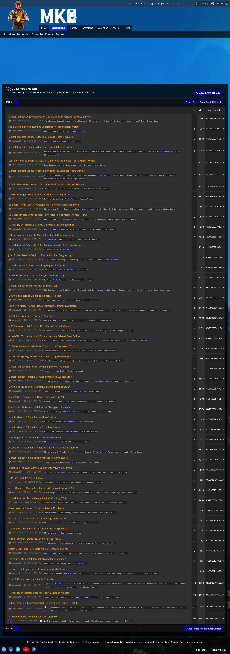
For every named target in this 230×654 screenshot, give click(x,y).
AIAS (91, 330)
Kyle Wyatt (63, 442)
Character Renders (79, 462)
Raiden (89, 280)
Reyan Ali (99, 482)
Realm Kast (123, 209)
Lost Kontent (71, 165)
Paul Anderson (75, 472)
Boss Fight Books (77, 482)
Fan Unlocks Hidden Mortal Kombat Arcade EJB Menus (38, 528)
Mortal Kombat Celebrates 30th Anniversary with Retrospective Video (46, 245)
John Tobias (170, 175)
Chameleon (116, 583)
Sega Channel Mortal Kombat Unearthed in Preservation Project (43, 126)
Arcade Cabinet (130, 340)
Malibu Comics (84, 573)
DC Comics (97, 573)
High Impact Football (79, 330)
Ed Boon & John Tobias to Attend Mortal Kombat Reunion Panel (43, 204)
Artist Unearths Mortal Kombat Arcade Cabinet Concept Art (41, 488)
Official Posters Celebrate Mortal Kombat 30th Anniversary (40, 235)
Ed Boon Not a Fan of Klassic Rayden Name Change (37, 275)
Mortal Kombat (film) (75, 280)
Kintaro (71, 597)
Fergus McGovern (66, 543)
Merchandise (153, 151)
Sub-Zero (65, 189)
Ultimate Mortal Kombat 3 (54, 175)
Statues (47, 189)
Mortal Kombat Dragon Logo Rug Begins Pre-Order (36, 265)
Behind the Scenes (58, 607)
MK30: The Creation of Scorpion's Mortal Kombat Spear (39, 386)
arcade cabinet (49, 502)
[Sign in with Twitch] (168, 3)
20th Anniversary (72, 611)
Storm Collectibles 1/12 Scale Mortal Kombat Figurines (38, 548)
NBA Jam (90, 482)
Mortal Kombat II (117, 121)
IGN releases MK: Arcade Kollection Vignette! (33, 616)
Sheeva (47, 597)
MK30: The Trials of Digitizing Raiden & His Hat (34, 295)
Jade (183, 583)
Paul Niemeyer (50, 492)
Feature (59, 573)
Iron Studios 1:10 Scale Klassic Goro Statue (32, 417)
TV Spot (87, 442)
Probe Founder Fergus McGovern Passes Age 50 (34, 538)
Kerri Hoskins (101, 209)
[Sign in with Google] (173, 3)
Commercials (92, 513)
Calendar (103, 27)
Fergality (78, 543)
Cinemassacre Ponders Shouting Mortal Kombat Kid (37, 508)
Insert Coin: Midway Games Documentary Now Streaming (40, 467)
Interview (132, 607)
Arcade (95, 340)
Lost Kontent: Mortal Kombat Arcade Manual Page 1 (37, 559)
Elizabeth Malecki (86, 199)
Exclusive (122, 607)
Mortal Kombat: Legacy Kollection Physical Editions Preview (41, 147)
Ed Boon (129, 175)
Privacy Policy (219, 649)
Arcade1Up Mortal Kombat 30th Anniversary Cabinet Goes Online (44, 336)
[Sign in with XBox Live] (190, 3)
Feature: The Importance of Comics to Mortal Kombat (38, 569)
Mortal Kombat (95, 121)
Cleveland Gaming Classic (164, 209)
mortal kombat (71, 502)
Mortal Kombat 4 (80, 121)
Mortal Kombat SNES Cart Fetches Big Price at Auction (38, 366)
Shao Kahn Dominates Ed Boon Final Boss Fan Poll (36, 397)
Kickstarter (152, 310)
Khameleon (105, 583)
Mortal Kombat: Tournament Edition (81, 175)
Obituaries (88, 543)
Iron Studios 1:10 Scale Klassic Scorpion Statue (34, 427)
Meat (68, 583)
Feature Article (78, 583)
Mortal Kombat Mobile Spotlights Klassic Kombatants (38, 457)
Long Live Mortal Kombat (70, 310)
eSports (95, 523)
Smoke (47, 462)
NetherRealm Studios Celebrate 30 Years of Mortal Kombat (41, 225)
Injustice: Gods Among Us (114, 330)
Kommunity (140, 310)
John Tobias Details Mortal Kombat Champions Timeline (39, 407)
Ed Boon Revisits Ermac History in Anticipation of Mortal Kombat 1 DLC (48, 214)
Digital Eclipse (152, 121)
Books (177, 151)
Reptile (47, 583)
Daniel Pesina (105, 320)
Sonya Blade (58, 199)
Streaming (48, 472)
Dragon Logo (74, 259)
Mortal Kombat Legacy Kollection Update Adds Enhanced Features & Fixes (49, 116)
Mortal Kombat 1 (51, 219)
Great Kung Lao (84, 411)
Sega (62, 131)
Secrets (78, 533)
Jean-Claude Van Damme (54, 165)
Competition (49, 482)
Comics (156, 573)
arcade (60, 502)
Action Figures (112, 553)
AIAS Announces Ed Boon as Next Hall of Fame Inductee (39, 326)
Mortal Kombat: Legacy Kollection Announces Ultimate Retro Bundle (46, 170)
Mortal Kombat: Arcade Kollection (119, 621)
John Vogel (62, 259)
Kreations (87, 27)
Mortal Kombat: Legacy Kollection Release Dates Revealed (40, 136)
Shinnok (100, 401)
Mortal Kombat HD (113, 381)
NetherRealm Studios (67, 229)
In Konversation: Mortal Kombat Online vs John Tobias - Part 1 (42, 603)
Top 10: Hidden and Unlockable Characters (32, 579)
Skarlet (93, 587)
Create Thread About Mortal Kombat (203, 102)
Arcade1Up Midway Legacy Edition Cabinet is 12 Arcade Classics (43, 447)
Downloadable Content (104, 219)
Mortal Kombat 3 (51, 131)
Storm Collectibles (66, 553)
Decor (59, 270)
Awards (99, 330)
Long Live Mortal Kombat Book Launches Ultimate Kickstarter (42, 305)
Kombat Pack (87, 219)
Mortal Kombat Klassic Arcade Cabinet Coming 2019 (37, 498)
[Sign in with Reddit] (179, 3)
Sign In (153, 3)
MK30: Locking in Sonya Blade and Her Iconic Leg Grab (38, 194)
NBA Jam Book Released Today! (25, 478)
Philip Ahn (86, 523)
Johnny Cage (115, 492)
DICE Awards (49, 330)
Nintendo (77, 141)
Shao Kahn (82, 401)
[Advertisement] (115, 59)
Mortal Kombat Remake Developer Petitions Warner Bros (40, 376)
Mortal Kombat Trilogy (136, 121)
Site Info (200, 649)
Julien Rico (63, 239)
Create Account (138, 3)
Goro (114, 151)
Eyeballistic (128, 381)
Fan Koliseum (70, 401)
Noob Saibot (93, 320)
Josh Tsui (112, 472)
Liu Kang (131, 290)
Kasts (116, 27)
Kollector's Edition (83, 151)
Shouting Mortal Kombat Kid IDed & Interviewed (35, 437)
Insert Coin (123, 472)
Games (73, 27)
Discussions (58, 27)
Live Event (75, 209)
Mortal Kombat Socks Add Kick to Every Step (33, 285)
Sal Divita (112, 209)
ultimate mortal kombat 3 (116, 502)
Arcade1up (70, 340)
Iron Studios (76, 189)
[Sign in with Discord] (162, 3)
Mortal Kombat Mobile (61, 462)
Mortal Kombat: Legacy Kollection (57, 121)
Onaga (47, 401)
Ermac (77, 219)
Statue (58, 421)
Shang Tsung (57, 401)
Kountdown (128, 583)
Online (106, 121)
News (127, 27)
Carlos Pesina (49, 300)
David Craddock (104, 310)
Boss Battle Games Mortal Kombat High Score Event (37, 518)
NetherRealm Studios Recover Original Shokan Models (38, 592)
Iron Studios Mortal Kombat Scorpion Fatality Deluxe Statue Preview (46, 184)
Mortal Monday (75, 442)
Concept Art (88, 492)
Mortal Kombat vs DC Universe (138, 573)
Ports (68, 131)
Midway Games (99, 165)
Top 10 (176, 583)
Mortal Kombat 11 (92, 239)
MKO (44, 27)
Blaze (96, 583)
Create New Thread (208, 92)
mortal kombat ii (86, 502)
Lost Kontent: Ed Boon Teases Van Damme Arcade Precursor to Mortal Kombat (52, 160)
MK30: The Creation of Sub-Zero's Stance (31, 316)
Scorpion (56, 189)
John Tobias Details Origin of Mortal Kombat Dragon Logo (40, 255)
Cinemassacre (79, 513)
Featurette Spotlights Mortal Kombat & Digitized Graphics (40, 356)
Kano (114, 290)
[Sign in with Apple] (184, 3)
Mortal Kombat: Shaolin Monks (76, 587)
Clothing (122, 290)
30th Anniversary (108, 229)
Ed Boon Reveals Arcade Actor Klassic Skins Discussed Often (41, 346)
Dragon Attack (50, 259)
